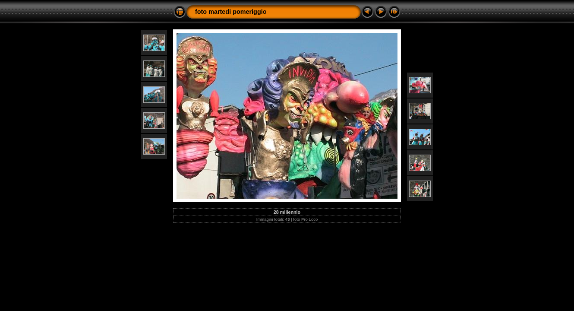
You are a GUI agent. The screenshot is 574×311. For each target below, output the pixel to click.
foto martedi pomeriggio (231, 11)
